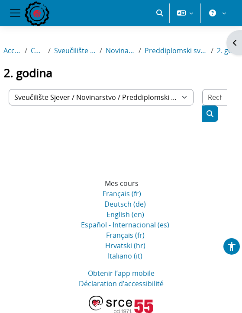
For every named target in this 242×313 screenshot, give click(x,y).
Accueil (12, 50)
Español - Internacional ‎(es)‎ (125, 225)
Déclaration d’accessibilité (121, 283)
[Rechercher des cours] (214, 97)
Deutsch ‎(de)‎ (125, 204)
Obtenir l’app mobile (121, 273)
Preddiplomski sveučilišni (176, 50)
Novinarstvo (120, 50)
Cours (38, 50)
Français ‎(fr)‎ (122, 193)
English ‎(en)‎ (125, 214)
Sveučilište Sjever (75, 50)
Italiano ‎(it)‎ (125, 256)
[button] (160, 13)
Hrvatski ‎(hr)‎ (125, 245)
